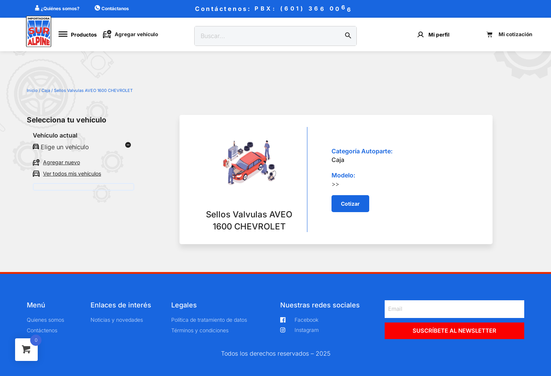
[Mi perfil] (420, 34)
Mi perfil (439, 35)
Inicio (32, 90)
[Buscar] (348, 36)
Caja (45, 90)
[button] (350, 203)
